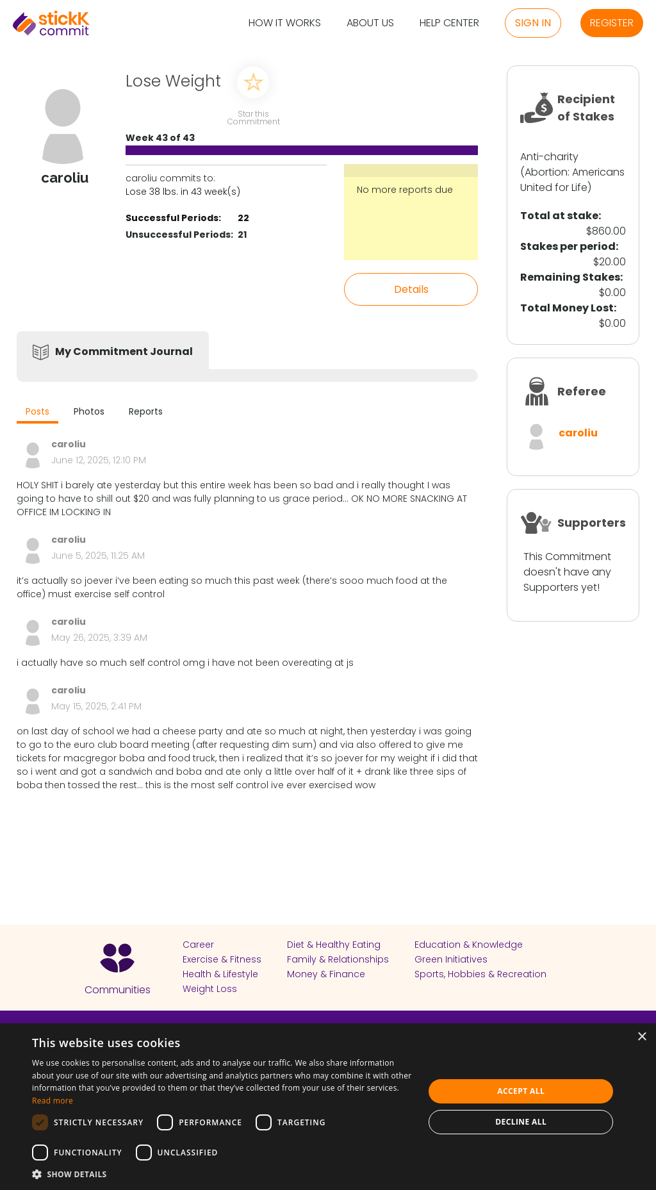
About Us (370, 23)
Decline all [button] (520, 1121)
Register (612, 22)
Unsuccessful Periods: (179, 234)
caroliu (578, 433)
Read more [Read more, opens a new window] (52, 1100)
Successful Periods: (173, 217)
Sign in (533, 22)
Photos (89, 411)
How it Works (285, 23)
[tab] (37, 413)
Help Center (449, 23)
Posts (37, 411)
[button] (222, 1174)
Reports (146, 411)
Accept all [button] (521, 1091)
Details (411, 289)
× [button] (641, 1037)
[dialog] (328, 1106)
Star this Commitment (253, 117)
